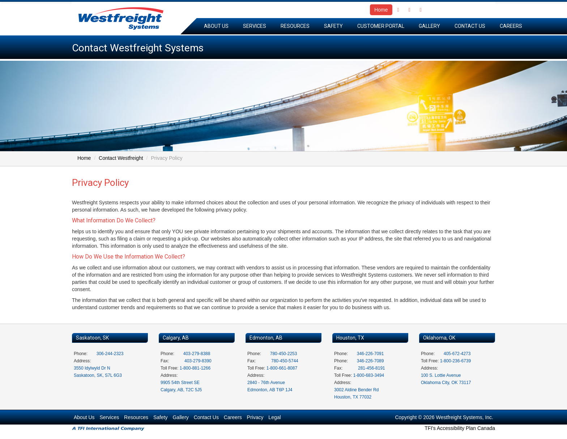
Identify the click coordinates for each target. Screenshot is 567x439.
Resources (295, 26)
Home (381, 10)
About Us (216, 26)
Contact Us (470, 26)
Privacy (255, 417)
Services (254, 26)
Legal (274, 417)
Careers (511, 26)
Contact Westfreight (121, 158)
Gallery (429, 26)
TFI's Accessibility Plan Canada (460, 428)
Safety (333, 26)
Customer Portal (380, 26)
